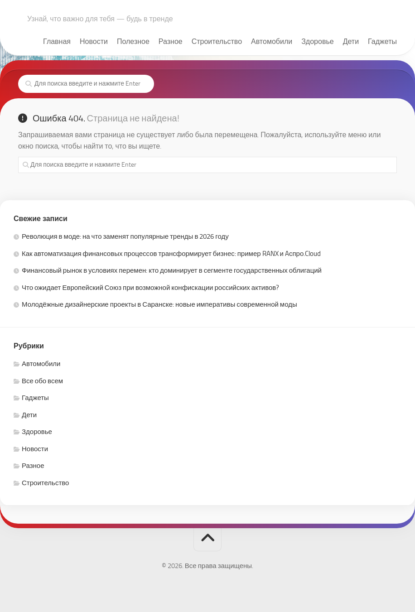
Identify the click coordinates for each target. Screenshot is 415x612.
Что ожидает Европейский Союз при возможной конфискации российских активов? (150, 288)
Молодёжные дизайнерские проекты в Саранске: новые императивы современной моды (159, 304)
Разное (171, 41)
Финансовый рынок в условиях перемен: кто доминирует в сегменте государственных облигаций (172, 270)
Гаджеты (382, 41)
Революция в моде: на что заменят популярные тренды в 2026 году (125, 236)
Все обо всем (42, 381)
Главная (57, 41)
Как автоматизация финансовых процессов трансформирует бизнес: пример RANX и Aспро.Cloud (171, 254)
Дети (351, 41)
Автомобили (271, 41)
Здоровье (317, 41)
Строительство (217, 41)
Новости (94, 41)
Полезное (133, 41)
